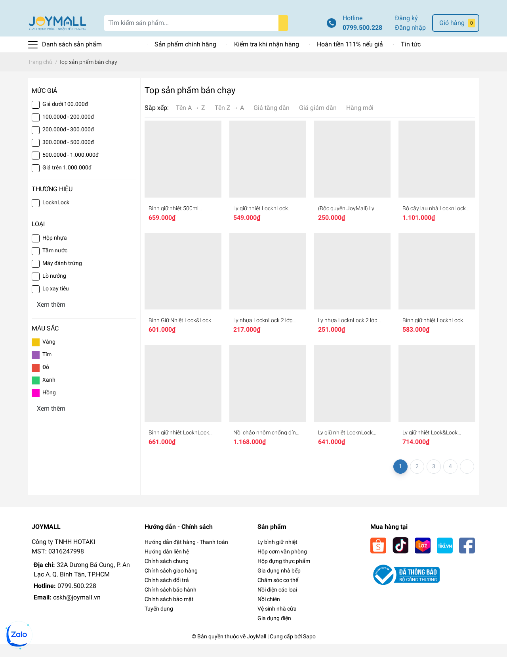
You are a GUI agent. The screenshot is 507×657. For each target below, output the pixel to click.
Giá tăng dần (272, 121)
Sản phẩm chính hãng (185, 57)
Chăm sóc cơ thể (277, 593)
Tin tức (411, 57)
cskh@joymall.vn (77, 610)
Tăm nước (54, 263)
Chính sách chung (167, 574)
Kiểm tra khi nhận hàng (266, 57)
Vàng (48, 354)
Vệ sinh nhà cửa (277, 622)
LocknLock (55, 215)
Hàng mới (360, 121)
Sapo (309, 649)
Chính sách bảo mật (169, 612)
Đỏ (45, 380)
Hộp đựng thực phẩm (283, 574)
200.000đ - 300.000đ (68, 142)
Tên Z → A (229, 121)
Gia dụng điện (274, 631)
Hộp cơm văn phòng (282, 564)
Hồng (49, 405)
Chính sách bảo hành (170, 602)
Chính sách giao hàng (171, 583)
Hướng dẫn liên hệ (167, 564)
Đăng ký (406, 31)
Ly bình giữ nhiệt (277, 555)
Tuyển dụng (159, 622)
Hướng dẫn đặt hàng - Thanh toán (186, 555)
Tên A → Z (190, 121)
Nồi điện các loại (277, 602)
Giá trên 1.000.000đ (66, 180)
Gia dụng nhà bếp (279, 583)
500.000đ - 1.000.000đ (70, 168)
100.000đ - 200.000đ (68, 130)
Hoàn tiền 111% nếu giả (350, 57)
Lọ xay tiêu (55, 301)
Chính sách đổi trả (167, 593)
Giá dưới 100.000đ (65, 117)
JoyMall (256, 649)
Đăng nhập (410, 40)
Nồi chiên (268, 612)
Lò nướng (54, 288)
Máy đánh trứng (62, 276)
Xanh (48, 392)
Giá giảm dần (318, 121)
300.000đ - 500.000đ (68, 155)
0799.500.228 (362, 40)
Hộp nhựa (54, 250)
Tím (46, 367)
